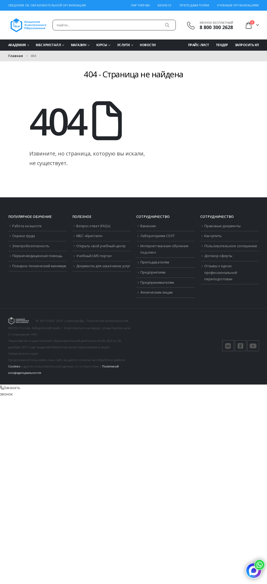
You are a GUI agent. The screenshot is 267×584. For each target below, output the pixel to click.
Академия (17, 45)
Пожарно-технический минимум (39, 266)
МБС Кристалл (48, 45)
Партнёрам (140, 5)
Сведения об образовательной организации (47, 5)
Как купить (213, 236)
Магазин (78, 45)
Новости (148, 45)
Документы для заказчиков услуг (103, 266)
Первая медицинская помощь (37, 256)
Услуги (123, 45)
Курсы (101, 45)
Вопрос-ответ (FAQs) (93, 226)
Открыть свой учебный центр (101, 246)
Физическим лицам (156, 292)
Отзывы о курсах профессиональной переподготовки (220, 272)
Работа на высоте (27, 226)
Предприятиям (152, 272)
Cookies (14, 366)
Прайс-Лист (198, 45)
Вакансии (148, 226)
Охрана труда (23, 236)
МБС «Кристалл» (89, 236)
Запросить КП (247, 45)
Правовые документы (222, 226)
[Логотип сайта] (28, 25)
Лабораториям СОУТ (157, 236)
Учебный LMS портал (93, 256)
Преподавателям (194, 5)
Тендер (222, 45)
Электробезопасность (30, 246)
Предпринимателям (157, 282)
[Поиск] (167, 25)
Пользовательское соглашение (230, 246)
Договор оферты (218, 256)
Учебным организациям (238, 5)
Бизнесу (165, 5)
